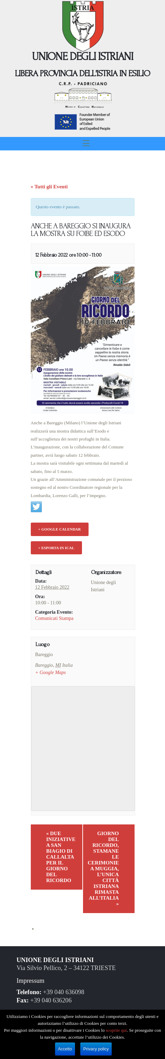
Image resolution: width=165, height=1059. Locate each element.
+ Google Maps (50, 672)
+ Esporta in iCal (56, 548)
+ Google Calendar (59, 529)
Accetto (65, 1049)
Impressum (31, 980)
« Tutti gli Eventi (49, 186)
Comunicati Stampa (54, 618)
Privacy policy (96, 1049)
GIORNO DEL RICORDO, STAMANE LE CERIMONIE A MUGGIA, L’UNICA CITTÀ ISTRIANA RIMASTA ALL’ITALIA (103, 869)
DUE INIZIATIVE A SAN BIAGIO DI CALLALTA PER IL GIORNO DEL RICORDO (61, 857)
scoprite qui (116, 1030)
